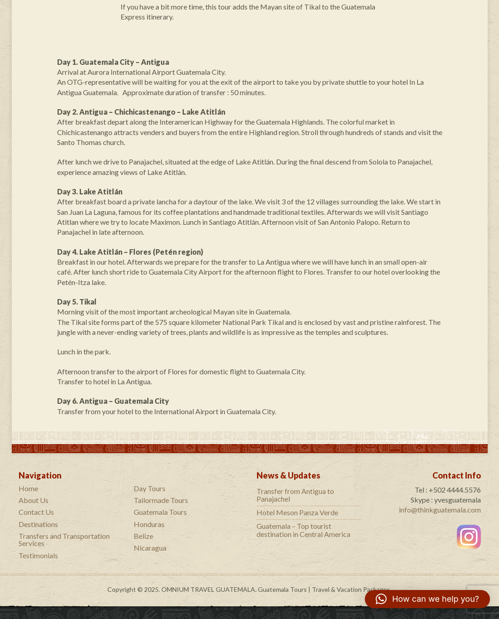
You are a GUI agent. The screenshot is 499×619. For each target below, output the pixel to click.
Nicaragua (150, 547)
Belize (143, 536)
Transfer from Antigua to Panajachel (295, 495)
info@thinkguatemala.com (440, 509)
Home (28, 488)
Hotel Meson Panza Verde (297, 512)
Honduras (149, 524)
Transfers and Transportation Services (64, 539)
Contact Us (36, 512)
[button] (427, 599)
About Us (33, 500)
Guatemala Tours (160, 512)
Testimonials (38, 555)
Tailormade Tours (161, 500)
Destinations (38, 524)
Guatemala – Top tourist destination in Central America (303, 530)
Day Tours (149, 488)
